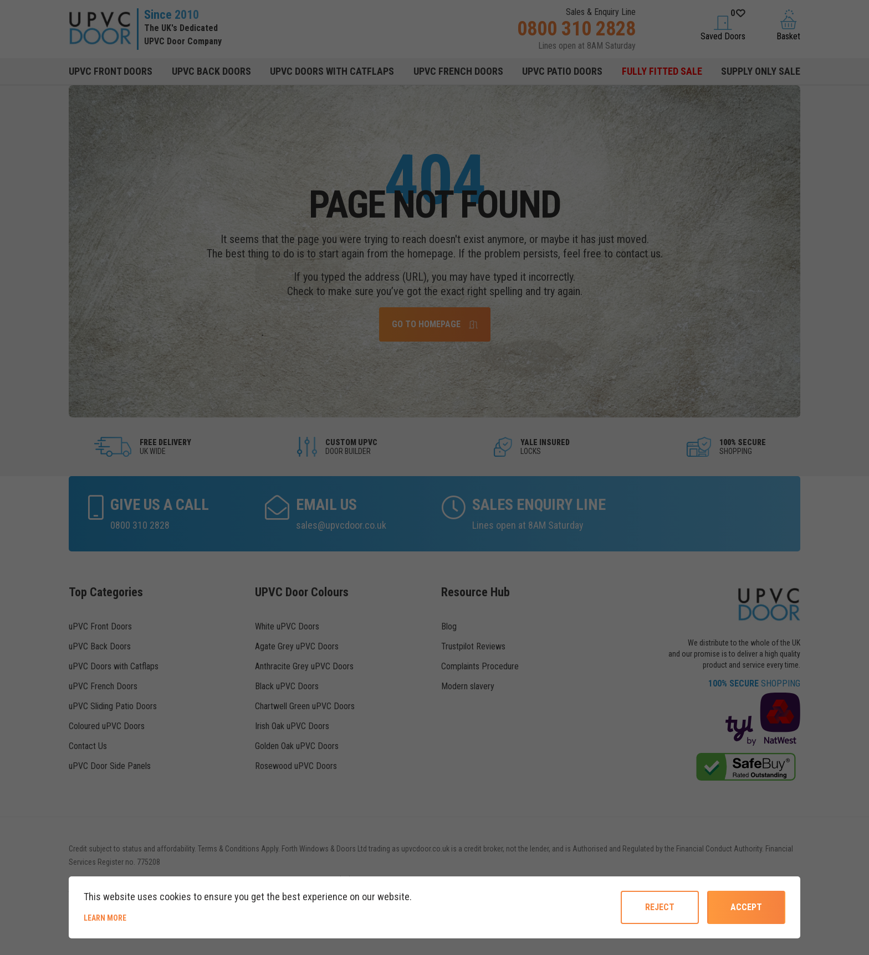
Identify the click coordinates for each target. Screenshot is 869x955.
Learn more (143, 917)
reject (659, 907)
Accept (746, 907)
